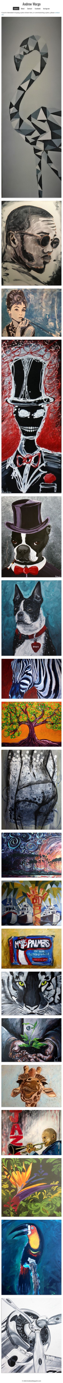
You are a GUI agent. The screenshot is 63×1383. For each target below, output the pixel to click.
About (22, 8)
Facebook (37, 8)
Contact (29, 8)
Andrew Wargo (32, 3)
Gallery (16, 8)
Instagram (46, 8)
